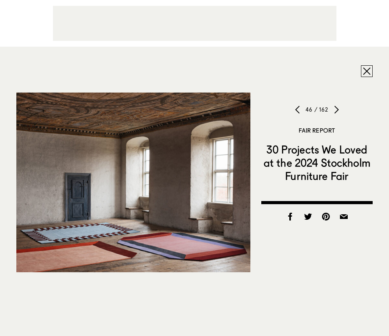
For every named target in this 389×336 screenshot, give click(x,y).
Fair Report (317, 130)
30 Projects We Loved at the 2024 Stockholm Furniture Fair (317, 162)
